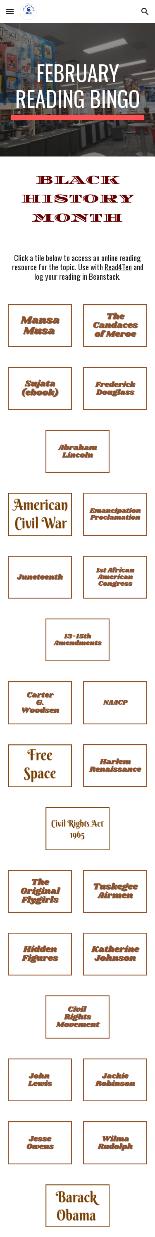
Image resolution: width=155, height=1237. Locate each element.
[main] (78, 89)
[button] (10, 11)
